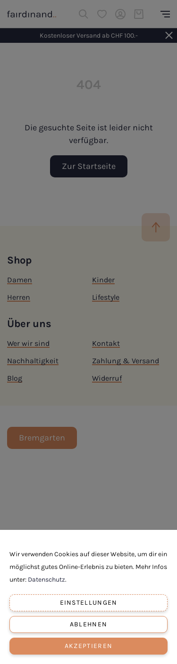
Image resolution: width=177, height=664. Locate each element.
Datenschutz (46, 580)
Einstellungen (89, 603)
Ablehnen (88, 624)
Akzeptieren (88, 646)
